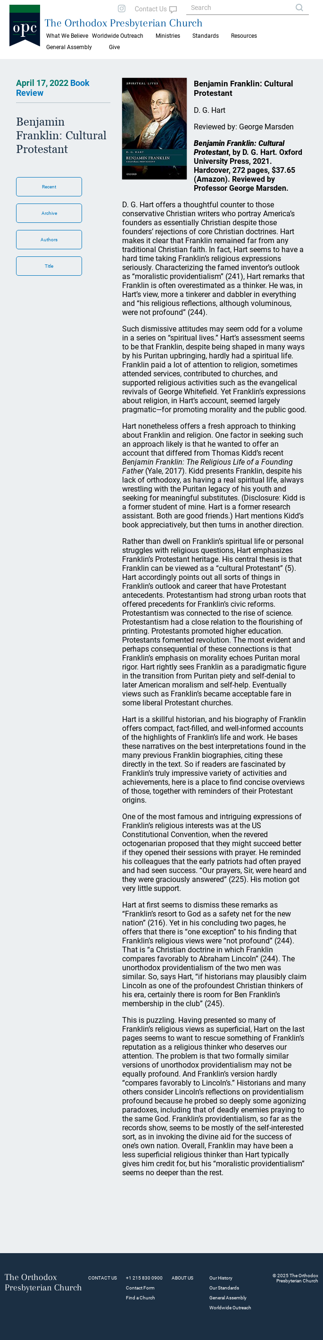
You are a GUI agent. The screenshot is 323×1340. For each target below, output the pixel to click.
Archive (49, 213)
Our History (220, 1278)
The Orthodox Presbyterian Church (124, 23)
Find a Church (140, 1297)
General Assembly (69, 47)
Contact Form (140, 1287)
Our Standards (224, 1287)
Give (114, 47)
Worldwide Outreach (230, 1307)
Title (49, 266)
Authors (49, 239)
